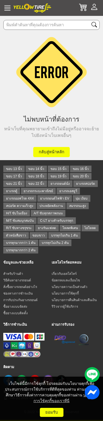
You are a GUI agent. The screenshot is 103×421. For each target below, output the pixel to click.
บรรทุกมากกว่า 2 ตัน (20, 250)
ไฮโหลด (90, 228)
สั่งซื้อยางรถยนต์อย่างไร (20, 287)
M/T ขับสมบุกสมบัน (20, 221)
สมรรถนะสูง (77, 206)
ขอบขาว (38, 235)
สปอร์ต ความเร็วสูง (19, 206)
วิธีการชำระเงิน (15, 324)
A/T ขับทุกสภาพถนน (48, 213)
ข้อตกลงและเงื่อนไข (66, 280)
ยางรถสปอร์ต (85, 184)
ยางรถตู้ (11, 191)
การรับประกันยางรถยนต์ (20, 300)
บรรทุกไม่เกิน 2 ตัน (55, 243)
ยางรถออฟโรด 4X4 (20, 198)
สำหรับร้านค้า (13, 274)
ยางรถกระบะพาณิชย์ (38, 191)
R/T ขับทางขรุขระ (19, 228)
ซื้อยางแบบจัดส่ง (15, 306)
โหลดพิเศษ (70, 228)
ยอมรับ (51, 412)
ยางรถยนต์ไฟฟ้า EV (54, 198)
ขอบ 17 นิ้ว (14, 176)
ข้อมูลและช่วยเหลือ (18, 262)
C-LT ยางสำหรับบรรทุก (56, 221)
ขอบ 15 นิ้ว (58, 169)
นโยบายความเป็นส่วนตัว (69, 287)
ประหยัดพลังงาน (51, 206)
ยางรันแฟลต (47, 228)
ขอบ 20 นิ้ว (81, 176)
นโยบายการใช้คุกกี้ (65, 293)
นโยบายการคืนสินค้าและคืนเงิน (74, 300)
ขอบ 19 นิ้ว (58, 176)
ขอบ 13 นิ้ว (14, 169)
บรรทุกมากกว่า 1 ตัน (20, 243)
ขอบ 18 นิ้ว (36, 176)
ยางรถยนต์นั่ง (60, 184)
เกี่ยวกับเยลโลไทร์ (64, 274)
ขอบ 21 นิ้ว (14, 184)
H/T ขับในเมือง (16, 213)
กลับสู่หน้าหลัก (51, 151)
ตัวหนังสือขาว (16, 235)
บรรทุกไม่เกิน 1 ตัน (64, 235)
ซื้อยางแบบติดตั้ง (15, 313)
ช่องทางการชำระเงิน (18, 293)
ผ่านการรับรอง (63, 324)
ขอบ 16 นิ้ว (81, 169)
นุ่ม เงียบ (82, 198)
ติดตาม (8, 367)
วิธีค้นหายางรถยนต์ (17, 280)
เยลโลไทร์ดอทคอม (67, 262)
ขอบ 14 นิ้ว (36, 169)
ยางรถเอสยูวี (68, 191)
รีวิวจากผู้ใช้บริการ (65, 306)
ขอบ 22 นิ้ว (36, 184)
